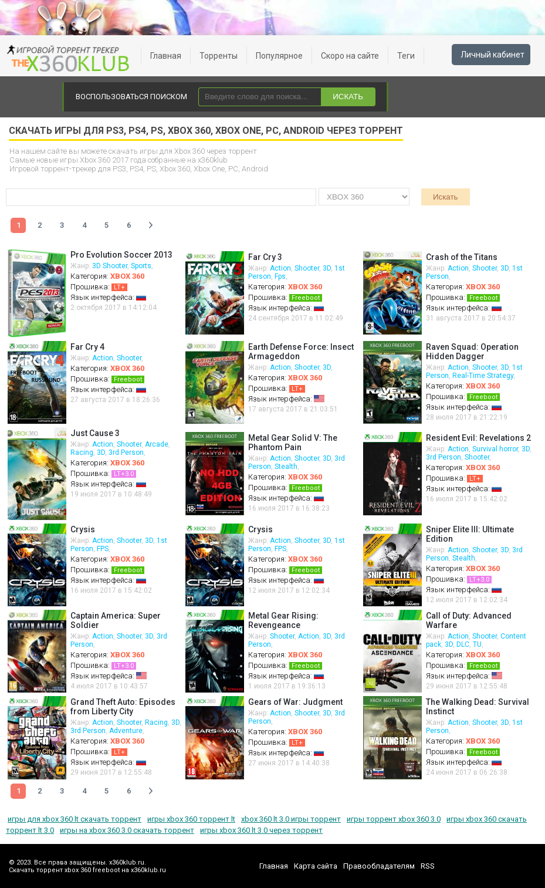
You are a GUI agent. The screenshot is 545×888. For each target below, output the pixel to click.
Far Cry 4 (87, 347)
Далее (150, 225)
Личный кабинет (492, 54)
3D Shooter (109, 266)
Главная (165, 55)
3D (327, 268)
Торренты (218, 55)
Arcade (156, 444)
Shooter (306, 268)
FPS (103, 549)
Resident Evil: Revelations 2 (478, 438)
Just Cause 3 (95, 433)
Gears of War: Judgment (295, 702)
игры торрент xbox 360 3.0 (394, 819)
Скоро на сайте (350, 55)
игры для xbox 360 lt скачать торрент (74, 819)
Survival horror (495, 449)
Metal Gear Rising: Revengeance (283, 620)
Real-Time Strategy (482, 376)
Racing (81, 452)
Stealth (286, 466)
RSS (428, 866)
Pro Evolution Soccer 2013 (121, 254)
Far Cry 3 (265, 257)
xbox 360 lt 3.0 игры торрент (291, 819)
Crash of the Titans (461, 257)
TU (477, 644)
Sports (141, 266)
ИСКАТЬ (348, 96)
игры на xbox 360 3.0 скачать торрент (127, 830)
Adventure (126, 731)
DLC (462, 644)
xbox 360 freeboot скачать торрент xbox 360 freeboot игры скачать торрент (70, 58)
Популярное (279, 55)
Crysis (82, 529)
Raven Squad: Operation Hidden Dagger (472, 351)
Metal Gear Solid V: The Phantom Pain (292, 442)
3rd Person (126, 452)
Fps (280, 276)
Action (280, 268)
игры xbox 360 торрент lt (191, 819)
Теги (406, 55)
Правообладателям (379, 866)
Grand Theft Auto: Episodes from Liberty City (122, 706)
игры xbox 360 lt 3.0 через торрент (261, 830)
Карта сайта (315, 866)
